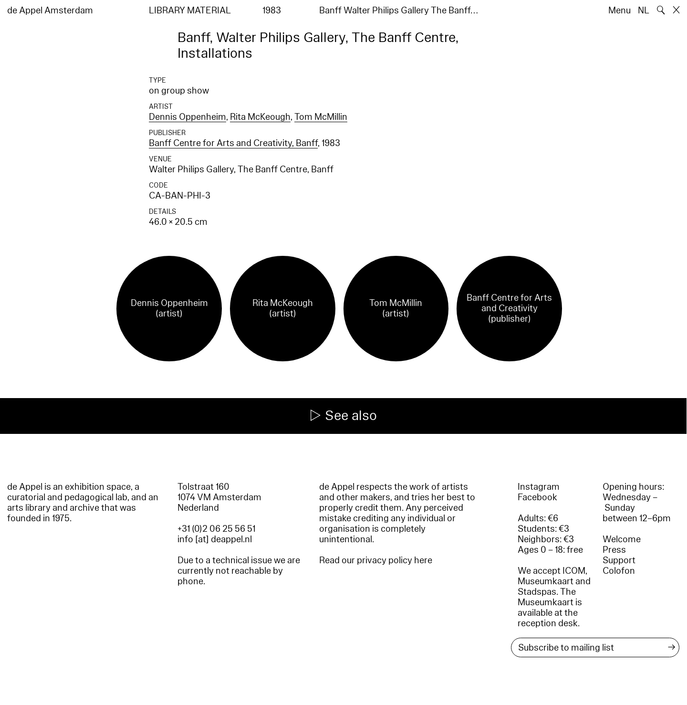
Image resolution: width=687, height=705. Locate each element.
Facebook (537, 497)
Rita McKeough (260, 117)
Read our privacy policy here (375, 560)
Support (619, 560)
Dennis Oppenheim (187, 117)
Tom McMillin (320, 117)
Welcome (622, 539)
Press (614, 550)
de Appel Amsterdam (50, 10)
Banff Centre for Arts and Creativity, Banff (233, 143)
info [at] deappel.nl (214, 539)
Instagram (539, 487)
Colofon (619, 571)
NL (643, 10)
